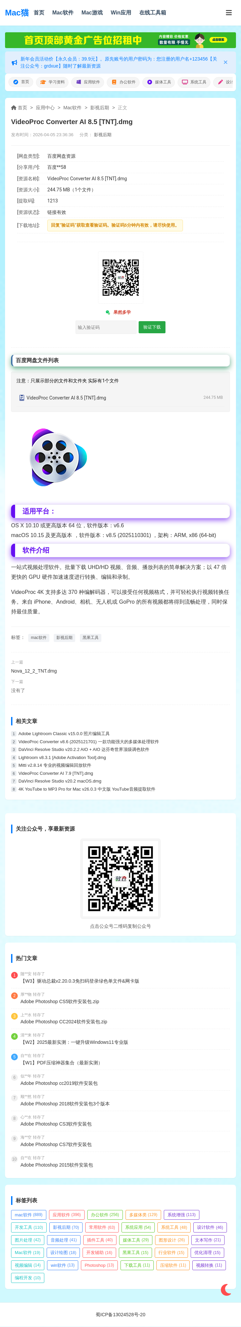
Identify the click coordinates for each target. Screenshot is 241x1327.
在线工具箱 (152, 12)
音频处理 (64, 1240)
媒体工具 (167, 82)
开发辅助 (99, 1252)
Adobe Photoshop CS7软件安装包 (56, 1144)
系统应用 (138, 1227)
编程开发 (28, 1278)
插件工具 (100, 1240)
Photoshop (99, 1265)
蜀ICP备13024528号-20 (120, 1315)
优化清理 (207, 1252)
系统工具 (205, 82)
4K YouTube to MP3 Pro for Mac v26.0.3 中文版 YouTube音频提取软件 (86, 789)
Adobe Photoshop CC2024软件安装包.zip (63, 1022)
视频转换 (209, 1265)
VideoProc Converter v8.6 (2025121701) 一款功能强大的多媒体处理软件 (88, 742)
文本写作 (208, 1240)
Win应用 (121, 12)
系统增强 (181, 1214)
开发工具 (29, 1227)
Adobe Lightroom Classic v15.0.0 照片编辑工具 (64, 733)
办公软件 (130, 82)
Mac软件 (63, 12)
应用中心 (45, 108)
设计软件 (210, 1227)
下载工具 (137, 1265)
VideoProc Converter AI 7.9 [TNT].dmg (55, 773)
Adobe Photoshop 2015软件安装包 (56, 1165)
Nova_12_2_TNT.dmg (34, 671)
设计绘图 (63, 1252)
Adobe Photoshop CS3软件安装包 (56, 1124)
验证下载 (152, 327)
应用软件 (92, 82)
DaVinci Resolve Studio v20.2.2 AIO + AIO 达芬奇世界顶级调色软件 (83, 749)
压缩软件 (173, 1265)
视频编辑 (28, 1265)
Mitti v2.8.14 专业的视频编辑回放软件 (54, 765)
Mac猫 (17, 12)
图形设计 (172, 1240)
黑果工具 (91, 638)
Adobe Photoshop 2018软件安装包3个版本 (65, 1103)
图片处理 (28, 1240)
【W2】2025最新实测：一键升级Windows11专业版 (74, 1042)
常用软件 (102, 1227)
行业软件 (171, 1252)
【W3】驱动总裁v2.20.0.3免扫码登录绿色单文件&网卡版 (79, 981)
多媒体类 (143, 1214)
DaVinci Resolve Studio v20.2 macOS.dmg (59, 781)
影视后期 (99, 108)
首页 (39, 12)
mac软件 (39, 638)
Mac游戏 (92, 12)
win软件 (63, 1265)
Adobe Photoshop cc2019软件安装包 (59, 1083)
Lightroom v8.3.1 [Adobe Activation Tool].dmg (62, 757)
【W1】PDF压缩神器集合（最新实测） (61, 1063)
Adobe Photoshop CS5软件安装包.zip (59, 1001)
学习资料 (55, 82)
